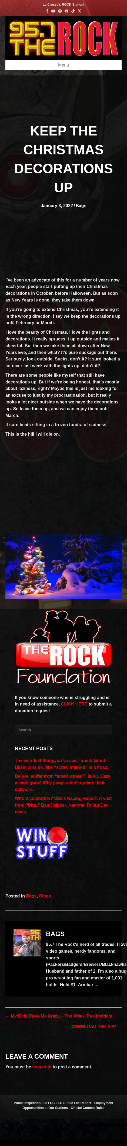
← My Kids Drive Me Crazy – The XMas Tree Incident (59, 1016)
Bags (81, 205)
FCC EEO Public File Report (69, 1103)
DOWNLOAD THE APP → (96, 1026)
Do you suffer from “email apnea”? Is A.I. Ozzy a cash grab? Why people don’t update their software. (62, 783)
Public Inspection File (30, 1103)
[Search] (63, 729)
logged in (41, 1067)
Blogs (45, 896)
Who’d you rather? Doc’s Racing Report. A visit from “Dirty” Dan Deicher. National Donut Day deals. (63, 805)
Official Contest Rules (88, 1108)
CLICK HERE (74, 704)
